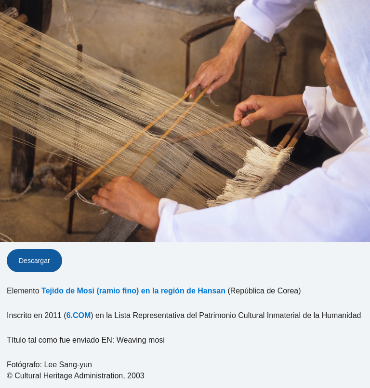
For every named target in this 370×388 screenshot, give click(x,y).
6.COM (78, 315)
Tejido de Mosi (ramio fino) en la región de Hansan (133, 291)
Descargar (34, 260)
